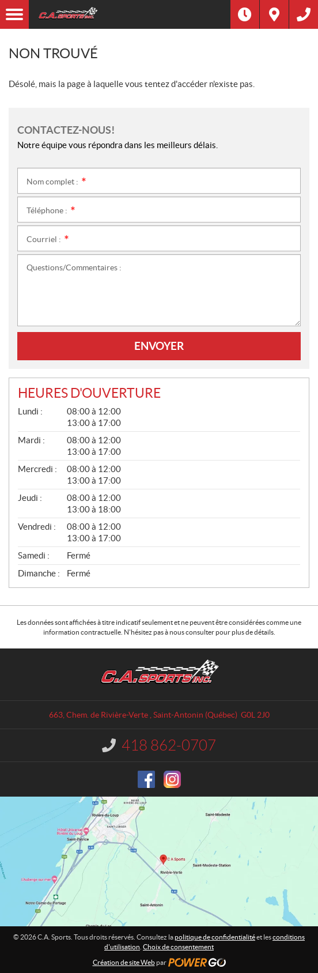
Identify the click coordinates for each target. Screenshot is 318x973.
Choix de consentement (178, 947)
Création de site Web (124, 962)
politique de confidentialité (215, 937)
